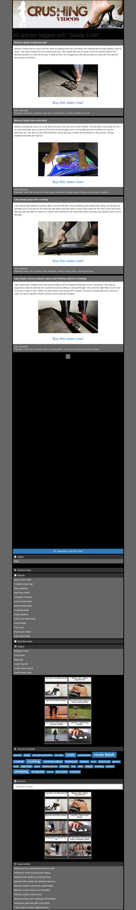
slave (50, 113)
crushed (18, 761)
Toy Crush (19, 627)
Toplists (19, 646)
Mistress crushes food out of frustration (32, 890)
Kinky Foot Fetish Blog (24, 619)
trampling (68, 192)
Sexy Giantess (21, 588)
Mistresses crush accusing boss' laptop (32, 873)
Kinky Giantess (21, 614)
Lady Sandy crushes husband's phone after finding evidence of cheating (50, 278)
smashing (77, 113)
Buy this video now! (68, 103)
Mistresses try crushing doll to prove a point (34, 868)
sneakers (110, 767)
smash (89, 766)
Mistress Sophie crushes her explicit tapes (33, 886)
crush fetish (68, 349)
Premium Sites (22, 570)
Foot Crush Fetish (22, 632)
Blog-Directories (23, 641)
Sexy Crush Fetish (22, 580)
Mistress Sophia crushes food (28, 894)
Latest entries (22, 864)
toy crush (61, 771)
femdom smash (49, 192)
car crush (69, 113)
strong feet (37, 113)
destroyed (60, 192)
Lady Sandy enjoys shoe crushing (31, 199)
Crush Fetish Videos (23, 668)
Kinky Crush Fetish (23, 601)
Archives (20, 781)
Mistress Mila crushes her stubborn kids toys (34, 881)
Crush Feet (19, 655)
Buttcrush (18, 659)
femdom (84, 761)
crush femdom (58, 113)
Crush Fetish (20, 623)
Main (16, 561)
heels (16, 767)
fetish (93, 762)
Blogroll (19, 575)
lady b (37, 767)
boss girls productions (42, 755)
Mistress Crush (21, 651)
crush (70, 755)
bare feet (17, 755)
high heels (26, 766)
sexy (73, 767)
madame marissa (50, 767)
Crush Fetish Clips (22, 672)
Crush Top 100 (21, 664)
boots (45, 113)
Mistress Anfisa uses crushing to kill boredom (35, 899)
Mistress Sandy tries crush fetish (30, 120)
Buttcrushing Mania (23, 606)
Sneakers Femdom (23, 597)
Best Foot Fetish (22, 593)
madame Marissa (79, 192)
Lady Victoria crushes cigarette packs (31, 907)
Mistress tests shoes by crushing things (32, 877)
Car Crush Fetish (22, 636)
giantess (116, 762)
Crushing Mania (21, 610)
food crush (86, 349)
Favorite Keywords (24, 749)
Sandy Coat (27, 113)
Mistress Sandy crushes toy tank (30, 42)
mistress (46, 349)
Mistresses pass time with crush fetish (31, 903)
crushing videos (93, 192)
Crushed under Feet (23, 584)
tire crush (86, 113)
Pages (18, 557)
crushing (60, 271)
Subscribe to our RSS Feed (68, 551)
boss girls (89, 271)
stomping (81, 271)
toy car (50, 772)
